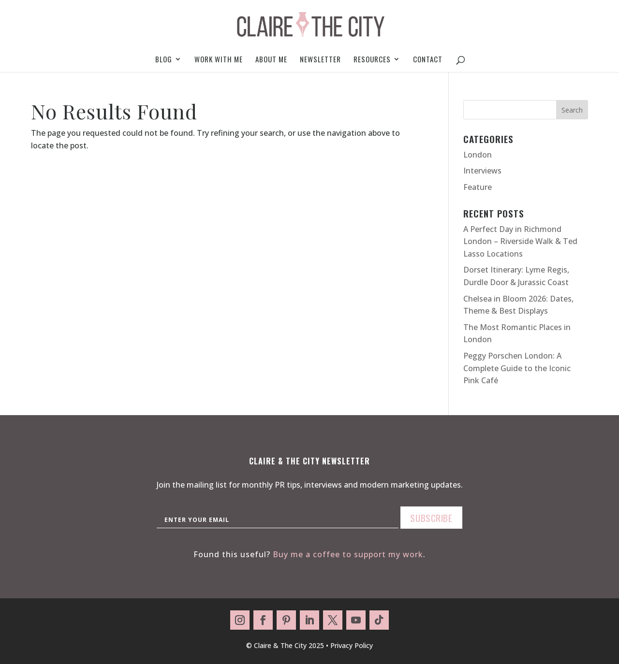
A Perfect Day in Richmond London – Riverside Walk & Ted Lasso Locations (520, 241)
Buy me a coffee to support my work (348, 554)
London (477, 154)
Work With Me (218, 60)
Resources (372, 60)
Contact (427, 60)
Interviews (482, 170)
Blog (163, 60)
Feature (477, 187)
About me (271, 60)
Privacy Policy (351, 645)
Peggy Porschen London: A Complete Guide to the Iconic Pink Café (517, 368)
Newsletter (320, 60)
